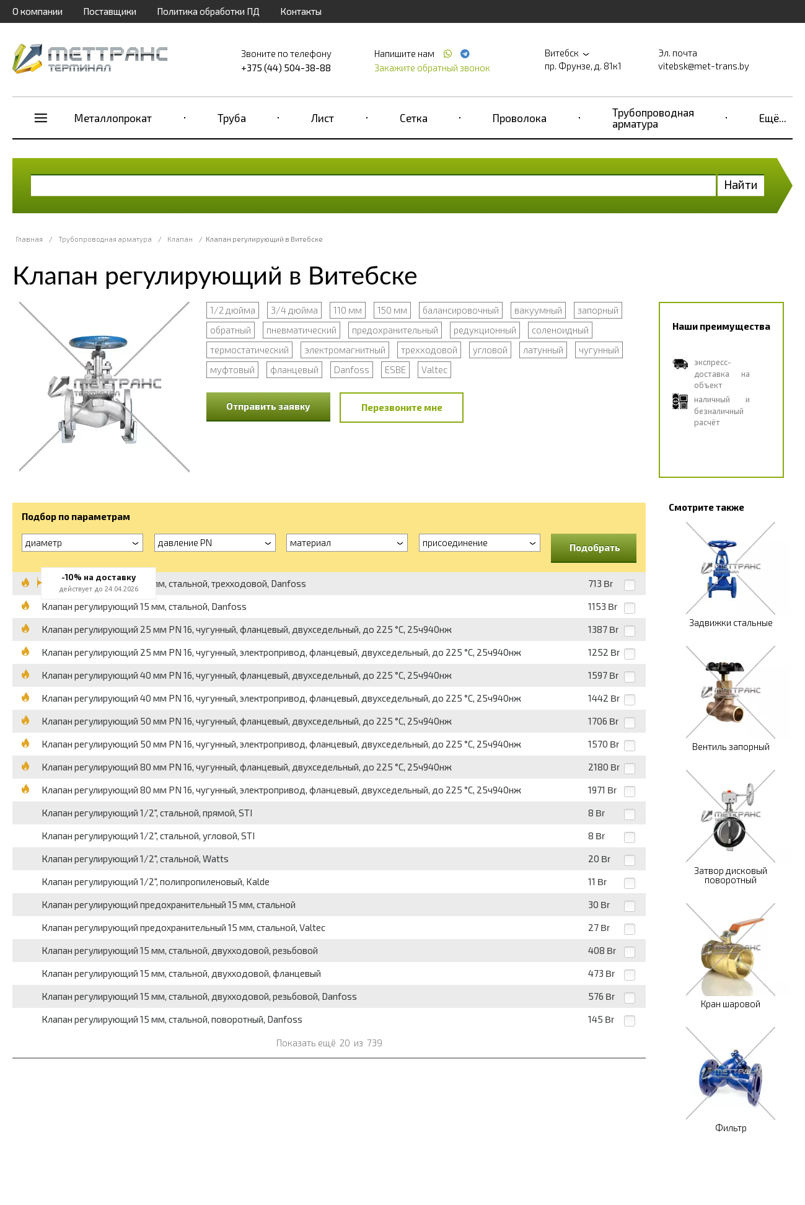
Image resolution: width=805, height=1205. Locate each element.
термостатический (249, 349)
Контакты (301, 11)
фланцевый (294, 369)
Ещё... (772, 117)
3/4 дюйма (294, 310)
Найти (741, 184)
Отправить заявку (268, 406)
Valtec (434, 369)
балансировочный (461, 310)
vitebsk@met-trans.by (703, 65)
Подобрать (595, 547)
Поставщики (109, 11)
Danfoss (351, 369)
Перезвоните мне (401, 407)
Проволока (520, 117)
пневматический (301, 329)
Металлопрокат (113, 117)
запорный (598, 310)
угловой (490, 349)
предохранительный (395, 329)
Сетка (414, 117)
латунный (543, 349)
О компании (37, 11)
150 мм (392, 310)
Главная (29, 239)
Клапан (180, 239)
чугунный (599, 349)
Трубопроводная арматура (653, 118)
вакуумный (538, 310)
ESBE (395, 369)
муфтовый (232, 369)
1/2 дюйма (232, 310)
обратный (230, 329)
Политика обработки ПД (208, 11)
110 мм (347, 310)
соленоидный (560, 329)
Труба (232, 117)
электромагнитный (344, 349)
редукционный (485, 329)
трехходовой (429, 349)
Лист (322, 117)
